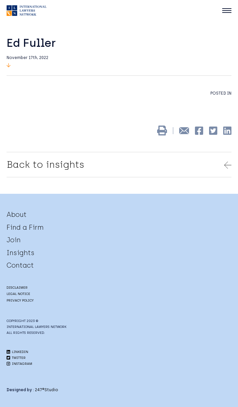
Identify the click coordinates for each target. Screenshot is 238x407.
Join (14, 240)
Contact (20, 265)
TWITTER (16, 358)
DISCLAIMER (17, 287)
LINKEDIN (17, 352)
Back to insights (119, 164)
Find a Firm (25, 227)
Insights (21, 253)
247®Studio (46, 390)
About (17, 214)
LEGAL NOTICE (18, 294)
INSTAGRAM (19, 364)
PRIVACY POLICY (20, 300)
